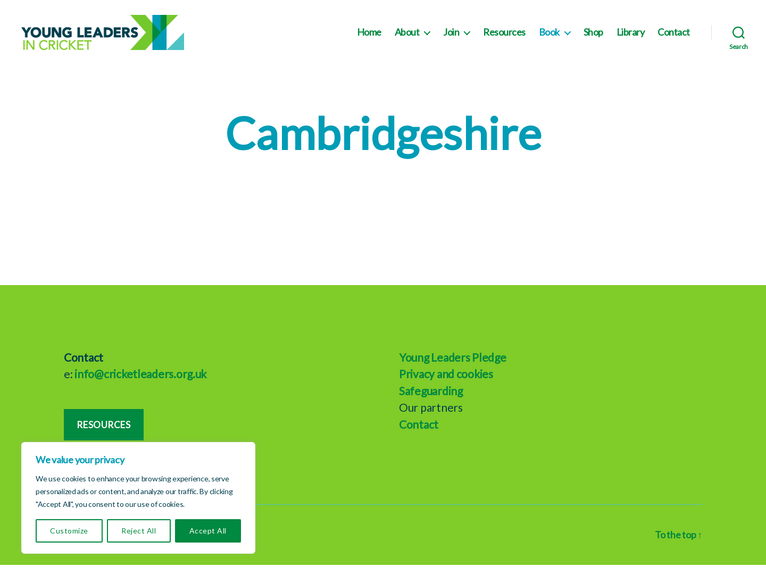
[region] (138, 498)
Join (451, 37)
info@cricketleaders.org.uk (140, 384)
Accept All (208, 530)
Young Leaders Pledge (452, 367)
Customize (69, 530)
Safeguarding (431, 400)
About (407, 37)
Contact (673, 37)
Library (631, 37)
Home (369, 37)
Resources (504, 37)
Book (549, 37)
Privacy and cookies (446, 384)
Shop (593, 37)
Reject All (138, 530)
